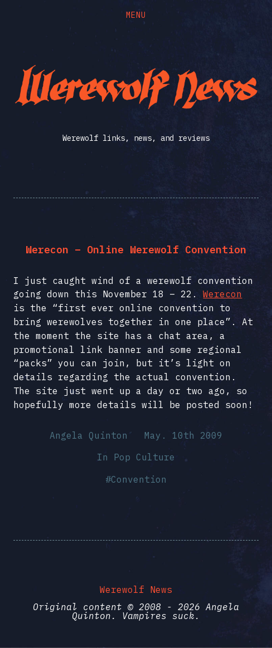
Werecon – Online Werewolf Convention (136, 249)
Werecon (222, 294)
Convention (139, 479)
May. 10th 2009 (183, 435)
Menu (136, 15)
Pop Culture (144, 457)
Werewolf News (136, 589)
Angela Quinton (89, 435)
